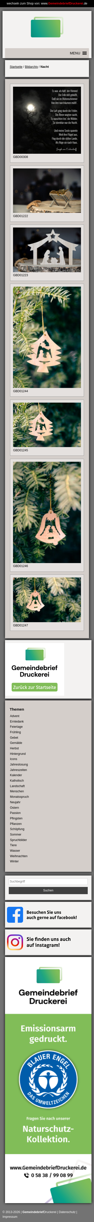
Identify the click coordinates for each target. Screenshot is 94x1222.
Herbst (14, 748)
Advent (14, 716)
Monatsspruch (19, 797)
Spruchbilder (18, 840)
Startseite (16, 67)
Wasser (15, 850)
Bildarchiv (31, 67)
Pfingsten (16, 818)
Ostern (14, 807)
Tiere (13, 845)
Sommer (15, 834)
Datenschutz (67, 1212)
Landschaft (17, 786)
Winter (14, 861)
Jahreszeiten (18, 770)
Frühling (15, 732)
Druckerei (39, 1212)
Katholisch (17, 780)
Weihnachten (19, 856)
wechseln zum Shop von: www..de (47, 3)
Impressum (10, 1217)
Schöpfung (17, 829)
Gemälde (16, 743)
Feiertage (16, 726)
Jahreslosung (19, 764)
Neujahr (15, 802)
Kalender (16, 775)
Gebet (14, 737)
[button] (75, 53)
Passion (15, 813)
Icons (13, 759)
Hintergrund (18, 754)
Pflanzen (16, 824)
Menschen (17, 791)
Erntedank (17, 721)
